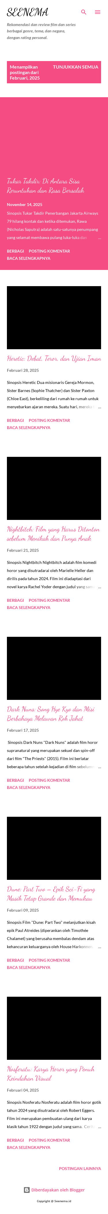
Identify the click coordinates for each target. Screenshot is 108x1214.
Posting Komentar (49, 251)
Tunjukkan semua (75, 66)
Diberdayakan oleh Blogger (54, 1190)
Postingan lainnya (80, 1168)
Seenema (27, 12)
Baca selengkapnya (28, 258)
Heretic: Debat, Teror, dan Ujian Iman (54, 358)
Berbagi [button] (15, 251)
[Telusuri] (83, 10)
